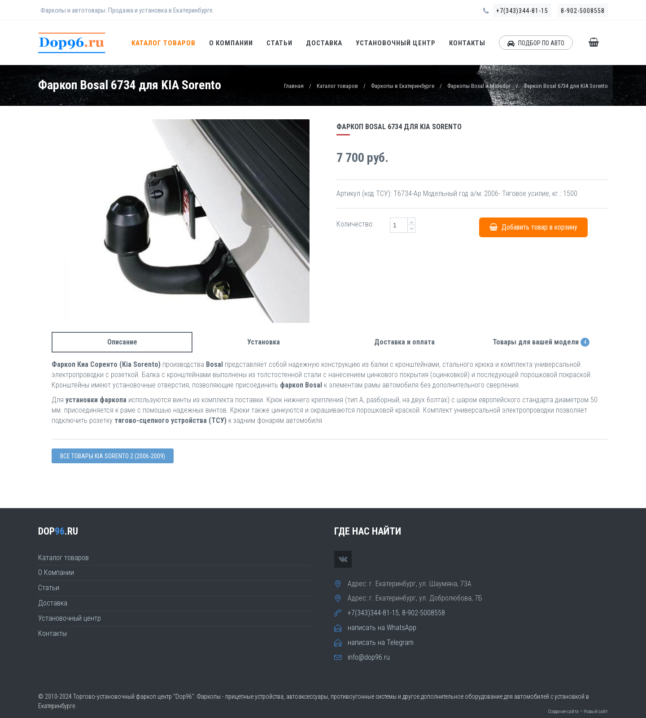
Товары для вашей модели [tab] (541, 342)
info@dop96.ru (369, 657)
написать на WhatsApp (382, 627)
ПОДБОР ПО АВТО (535, 43)
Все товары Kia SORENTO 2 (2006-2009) (112, 456)
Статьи (279, 43)
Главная (294, 86)
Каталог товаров (163, 43)
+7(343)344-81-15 (522, 10)
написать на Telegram (381, 642)
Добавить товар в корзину (533, 227)
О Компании (231, 43)
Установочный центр (396, 43)
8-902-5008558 (583, 10)
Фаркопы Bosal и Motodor (479, 86)
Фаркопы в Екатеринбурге (402, 86)
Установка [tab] (263, 342)
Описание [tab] (122, 342)
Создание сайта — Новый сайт (578, 711)
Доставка (324, 43)
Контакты (467, 43)
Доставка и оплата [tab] (404, 342)
